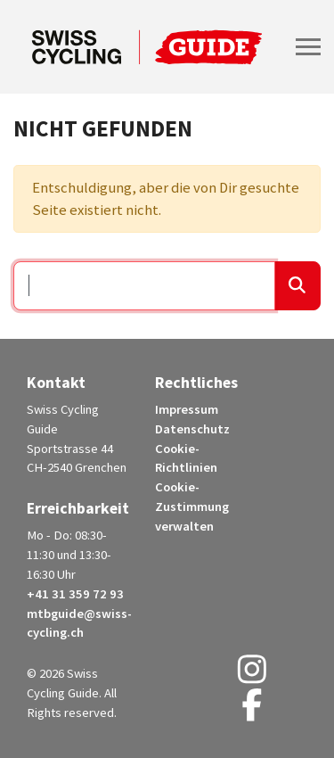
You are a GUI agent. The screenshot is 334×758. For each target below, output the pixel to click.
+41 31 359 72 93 (75, 594)
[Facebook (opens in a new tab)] (252, 711)
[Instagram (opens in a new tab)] (252, 675)
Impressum (186, 409)
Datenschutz (192, 429)
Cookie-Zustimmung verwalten (192, 506)
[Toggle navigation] (308, 46)
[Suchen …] (144, 286)
